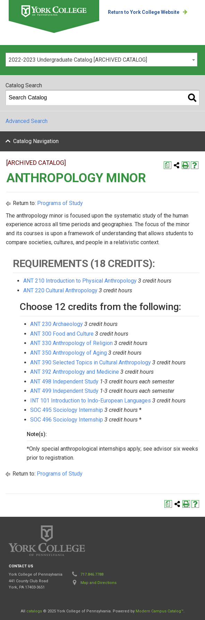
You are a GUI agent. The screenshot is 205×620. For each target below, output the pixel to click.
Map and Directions (98, 583)
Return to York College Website (143, 12)
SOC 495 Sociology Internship (66, 410)
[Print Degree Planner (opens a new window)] (167, 165)
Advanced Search (27, 121)
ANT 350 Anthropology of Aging (68, 352)
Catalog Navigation (36, 141)
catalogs (34, 611)
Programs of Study (60, 203)
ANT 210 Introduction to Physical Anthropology (80, 280)
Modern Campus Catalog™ (159, 611)
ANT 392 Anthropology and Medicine (74, 372)
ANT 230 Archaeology (56, 324)
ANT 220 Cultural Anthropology (60, 290)
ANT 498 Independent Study (64, 381)
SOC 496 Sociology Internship (66, 419)
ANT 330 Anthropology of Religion (71, 343)
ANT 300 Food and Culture (62, 333)
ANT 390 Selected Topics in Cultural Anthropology (90, 362)
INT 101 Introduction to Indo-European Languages (90, 400)
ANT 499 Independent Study (64, 391)
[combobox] (101, 60)
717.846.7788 (91, 574)
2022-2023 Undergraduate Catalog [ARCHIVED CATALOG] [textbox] (78, 59)
